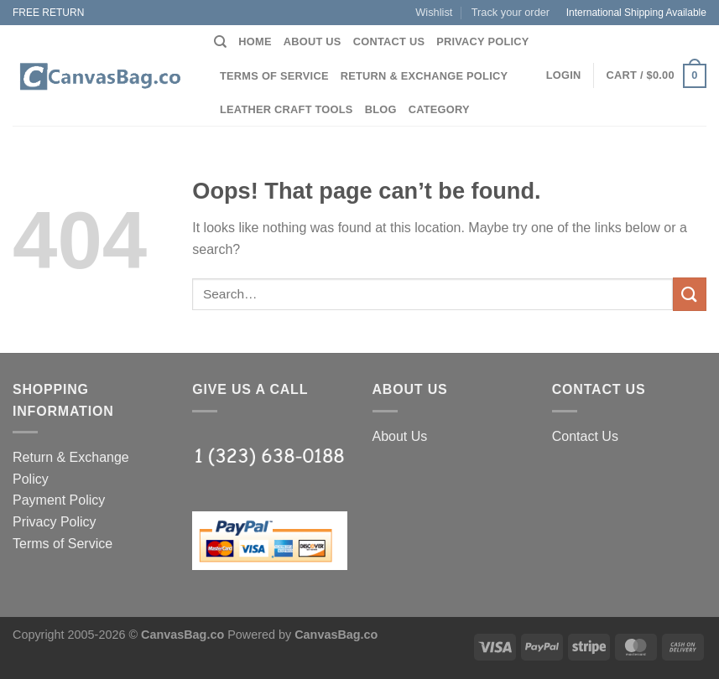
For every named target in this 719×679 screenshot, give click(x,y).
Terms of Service (274, 76)
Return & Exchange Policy (424, 76)
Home (254, 41)
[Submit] (689, 293)
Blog (381, 109)
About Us (312, 41)
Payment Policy (59, 500)
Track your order (511, 12)
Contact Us (389, 41)
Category (439, 109)
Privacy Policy (482, 41)
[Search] (220, 42)
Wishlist (433, 12)
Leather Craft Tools (286, 109)
